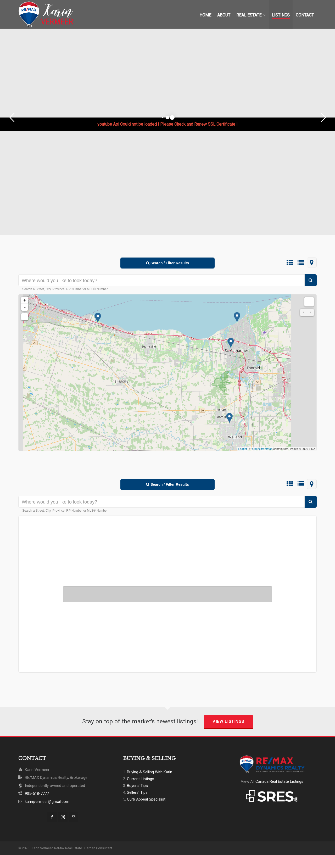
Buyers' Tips (137, 785)
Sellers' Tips (137, 792)
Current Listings (140, 778)
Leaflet (242, 448)
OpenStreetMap (262, 448)
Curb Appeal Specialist (146, 799)
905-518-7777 (37, 793)
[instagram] (63, 817)
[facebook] (52, 817)
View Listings (228, 721)
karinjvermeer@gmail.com (47, 801)
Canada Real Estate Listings (279, 781)
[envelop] (73, 817)
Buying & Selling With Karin (149, 772)
